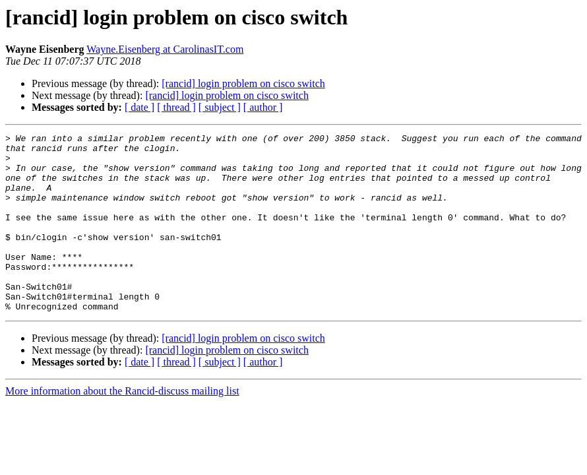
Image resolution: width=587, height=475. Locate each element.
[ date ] (139, 107)
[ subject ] (220, 107)
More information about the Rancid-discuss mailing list (122, 426)
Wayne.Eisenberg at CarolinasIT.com (164, 49)
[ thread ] (176, 107)
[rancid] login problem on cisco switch (243, 83)
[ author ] (263, 107)
